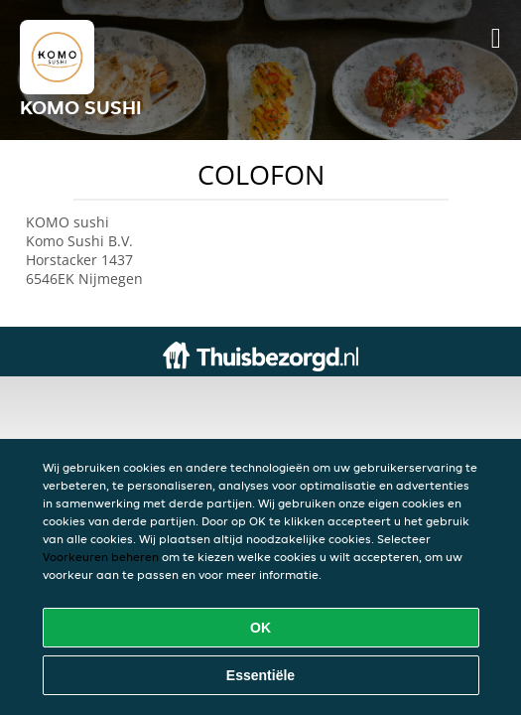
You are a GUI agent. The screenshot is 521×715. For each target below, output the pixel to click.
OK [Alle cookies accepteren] (260, 628)
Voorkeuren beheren (101, 556)
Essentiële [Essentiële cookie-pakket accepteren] (260, 675)
